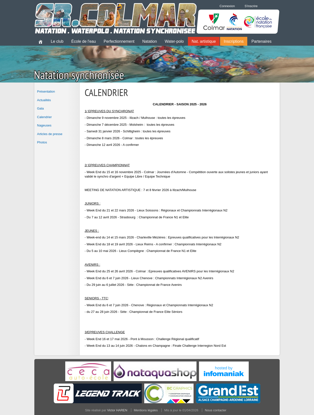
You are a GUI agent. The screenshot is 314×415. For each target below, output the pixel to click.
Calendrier (44, 117)
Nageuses (44, 125)
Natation (149, 41)
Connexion (227, 6)
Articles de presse (49, 134)
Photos (42, 142)
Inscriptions (234, 41)
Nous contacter (215, 410)
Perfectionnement (119, 41)
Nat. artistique (204, 41)
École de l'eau (83, 41)
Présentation (46, 91)
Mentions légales (146, 410)
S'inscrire (251, 6)
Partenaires (261, 41)
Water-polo (174, 41)
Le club (57, 41)
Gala (40, 108)
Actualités (44, 100)
